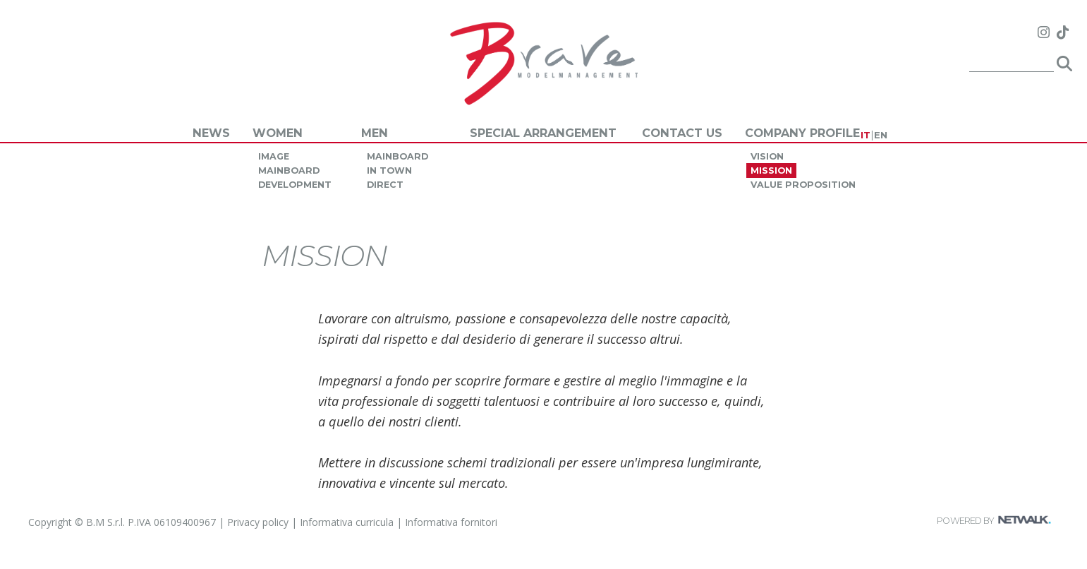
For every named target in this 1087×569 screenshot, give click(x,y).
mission (771, 170)
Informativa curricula (347, 522)
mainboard (289, 170)
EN (880, 134)
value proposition (803, 184)
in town (389, 170)
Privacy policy (258, 522)
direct (385, 184)
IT (865, 134)
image (273, 156)
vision (767, 156)
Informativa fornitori (451, 522)
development (295, 184)
